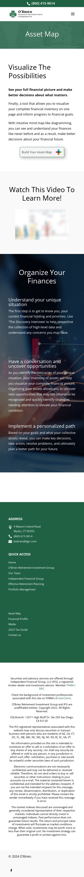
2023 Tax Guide (18, 629)
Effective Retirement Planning (26, 584)
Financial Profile (18, 619)
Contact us (14, 635)
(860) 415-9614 (43, 3)
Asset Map (14, 613)
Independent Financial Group (26, 578)
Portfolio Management (21, 589)
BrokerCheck (63, 698)
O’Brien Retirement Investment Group (31, 567)
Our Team (14, 573)
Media (12, 624)
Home (12, 562)
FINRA (70, 685)
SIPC (41, 688)
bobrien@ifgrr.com (25, 541)
